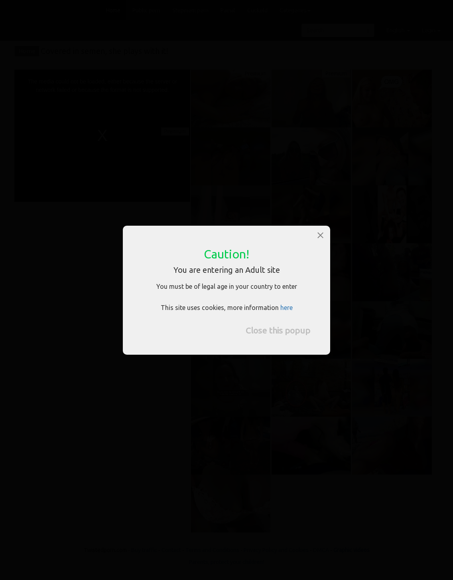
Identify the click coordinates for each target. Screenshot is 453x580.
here (286, 307)
